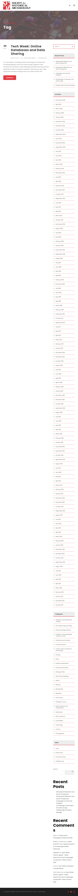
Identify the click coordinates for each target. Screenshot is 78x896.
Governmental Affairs (62, 667)
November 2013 (60, 502)
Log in (57, 748)
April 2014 (58, 481)
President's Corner (61, 702)
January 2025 (59, 117)
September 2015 (60, 408)
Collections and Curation (63, 640)
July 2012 (58, 571)
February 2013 (60, 541)
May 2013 (58, 528)
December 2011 (60, 601)
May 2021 (58, 207)
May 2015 (58, 425)
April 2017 (58, 335)
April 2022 (58, 181)
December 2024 (60, 121)
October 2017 (59, 318)
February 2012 (60, 592)
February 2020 (60, 241)
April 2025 (58, 104)
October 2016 (59, 361)
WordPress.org (60, 761)
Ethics (57, 659)
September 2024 (61, 134)
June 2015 (58, 421)
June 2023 (59, 156)
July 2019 (58, 263)
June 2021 (58, 203)
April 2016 (58, 378)
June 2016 (58, 374)
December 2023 (60, 143)
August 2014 (59, 464)
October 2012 (59, 558)
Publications (59, 712)
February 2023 (60, 168)
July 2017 (58, 327)
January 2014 (59, 494)
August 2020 (59, 228)
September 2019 (60, 254)
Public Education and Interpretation (62, 707)
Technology (42, 58)
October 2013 (59, 506)
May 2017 (58, 331)
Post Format (59, 697)
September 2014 (60, 459)
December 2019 (60, 250)
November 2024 (60, 126)
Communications (61, 644)
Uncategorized (60, 733)
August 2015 (59, 412)
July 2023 (58, 151)
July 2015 (58, 417)
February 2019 (60, 280)
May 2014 (58, 476)
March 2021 (59, 215)
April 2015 (58, 429)
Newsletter (59, 693)
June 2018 (58, 292)
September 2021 (60, 198)
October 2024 (60, 130)
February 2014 (60, 489)
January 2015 (59, 442)
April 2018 (58, 301)
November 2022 (60, 173)
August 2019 (59, 258)
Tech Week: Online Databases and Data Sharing (28, 50)
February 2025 (60, 113)
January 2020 (60, 245)
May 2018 (58, 297)
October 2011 (59, 605)
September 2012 (60, 562)
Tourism (58, 729)
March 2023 (59, 164)
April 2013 (58, 532)
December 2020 (60, 224)
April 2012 (58, 583)
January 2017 (59, 348)
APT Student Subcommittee (64, 626)
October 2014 (60, 455)
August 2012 (59, 566)
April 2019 (58, 275)
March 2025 (59, 108)
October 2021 (59, 194)
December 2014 (60, 446)
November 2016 (60, 357)
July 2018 (58, 288)
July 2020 (58, 233)
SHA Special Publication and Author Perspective (64, 62)
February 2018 (60, 310)
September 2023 (60, 147)
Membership (59, 689)
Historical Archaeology (62, 676)
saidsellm (56, 853)
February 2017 (60, 344)
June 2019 (58, 267)
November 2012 (60, 553)
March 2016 (59, 382)
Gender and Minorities (62, 663)
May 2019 (58, 271)
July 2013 (58, 519)
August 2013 (59, 515)
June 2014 (58, 472)
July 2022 (58, 177)
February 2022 (60, 185)
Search (55, 769)
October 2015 (59, 404)
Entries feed (59, 752)
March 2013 (59, 536)
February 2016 (60, 387)
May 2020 (58, 237)
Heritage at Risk (60, 672)
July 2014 (58, 468)
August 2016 (59, 365)
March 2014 (59, 485)
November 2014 (60, 451)
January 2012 (59, 596)
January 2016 (59, 391)
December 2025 (60, 100)
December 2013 (60, 498)
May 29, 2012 (15, 58)
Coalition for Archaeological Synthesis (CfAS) (64, 635)
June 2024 (59, 138)
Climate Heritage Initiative (63, 630)
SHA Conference (60, 716)
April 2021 (58, 211)
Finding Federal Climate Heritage (65, 85)
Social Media (59, 720)
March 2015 (59, 434)
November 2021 (60, 190)
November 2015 (60, 399)
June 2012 (58, 575)
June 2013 (58, 524)
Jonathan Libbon (29, 58)
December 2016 (60, 352)
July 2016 (58, 369)
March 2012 (59, 588)
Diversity (58, 655)
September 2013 (60, 511)
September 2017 (60, 322)
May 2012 (58, 579)
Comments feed (61, 757)
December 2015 (60, 395)
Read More (9, 78)
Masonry (58, 685)
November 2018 (60, 284)
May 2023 (58, 160)
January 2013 (59, 545)
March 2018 (59, 305)
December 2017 (60, 314)
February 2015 (60, 438)
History (58, 680)
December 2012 (60, 549)
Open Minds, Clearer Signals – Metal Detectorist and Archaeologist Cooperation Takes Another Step (63, 857)
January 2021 (59, 220)
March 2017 (59, 340)
